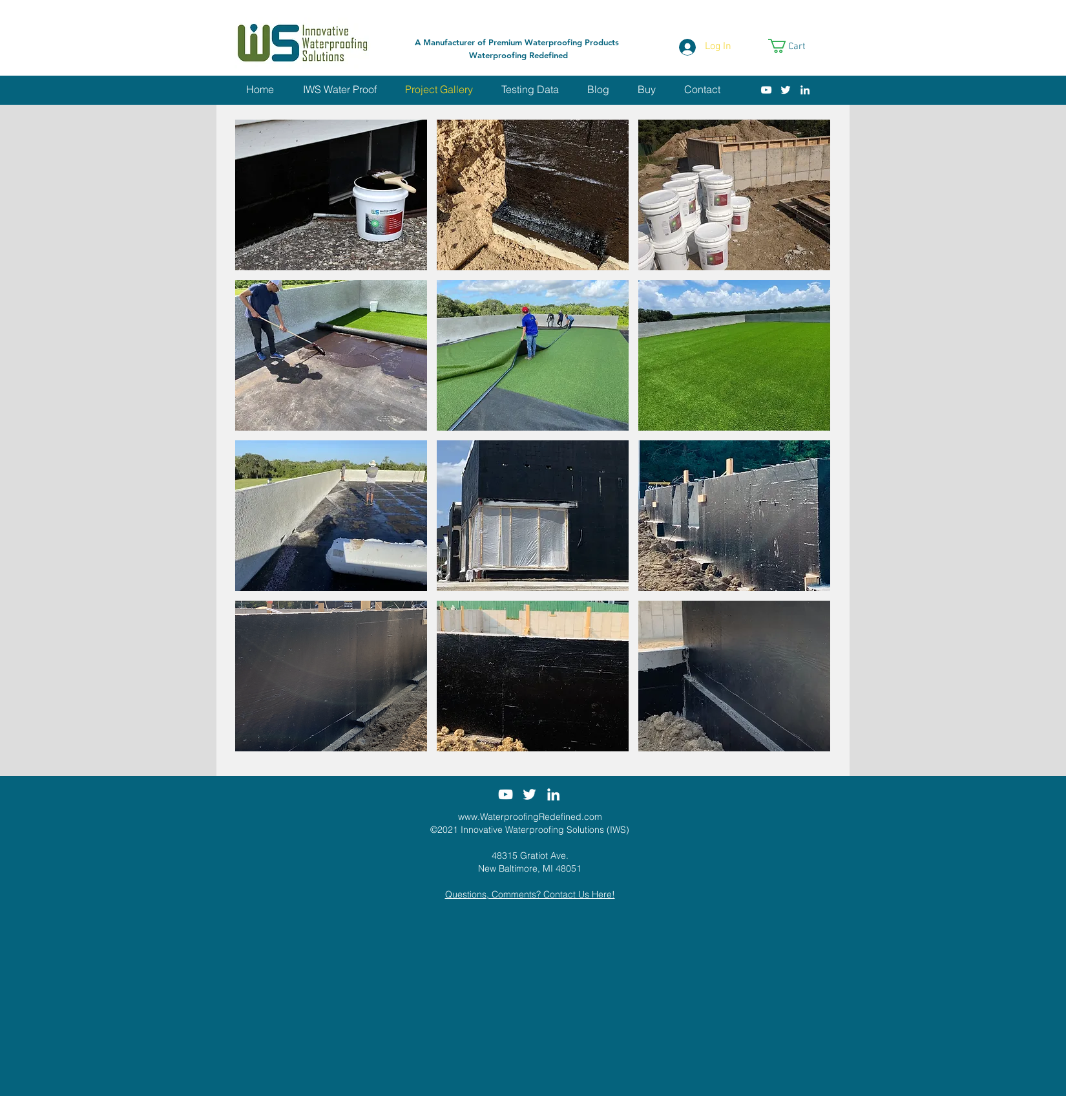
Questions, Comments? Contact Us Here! (530, 894)
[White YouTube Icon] (766, 89)
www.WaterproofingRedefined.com (530, 816)
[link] (795, 46)
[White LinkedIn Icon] (805, 89)
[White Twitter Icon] (785, 89)
